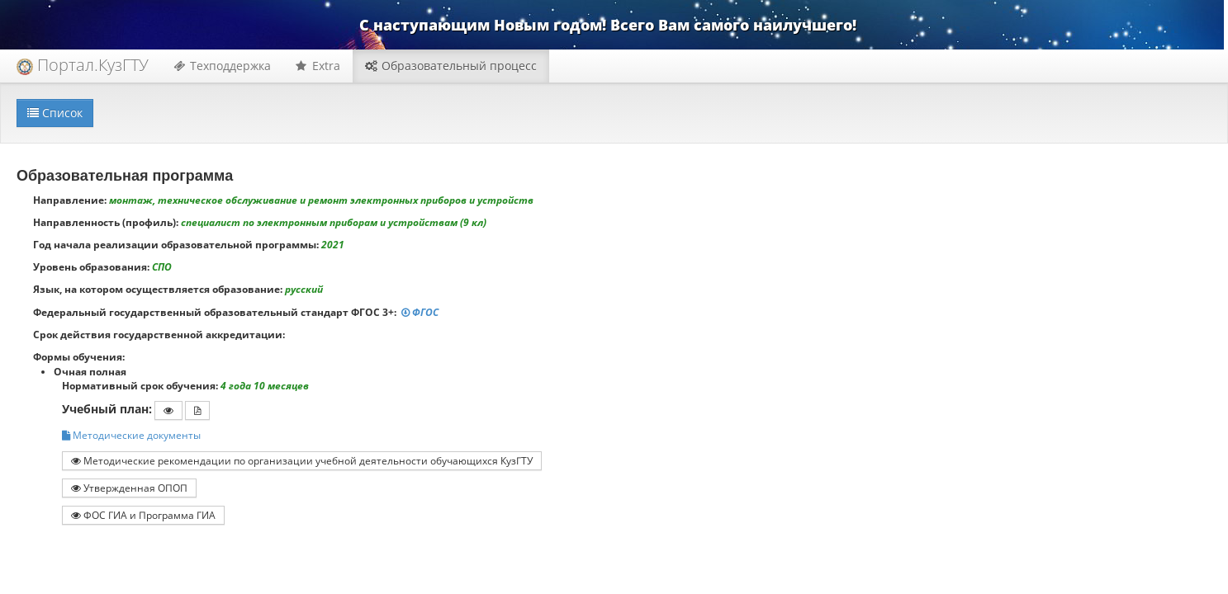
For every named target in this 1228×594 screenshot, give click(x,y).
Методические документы (131, 435)
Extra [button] (318, 65)
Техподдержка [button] (222, 65)
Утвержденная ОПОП (129, 487)
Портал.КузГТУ (83, 65)
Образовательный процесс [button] (451, 65)
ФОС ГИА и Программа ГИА (143, 514)
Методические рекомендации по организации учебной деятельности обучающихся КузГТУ (302, 460)
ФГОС (421, 312)
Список (55, 112)
